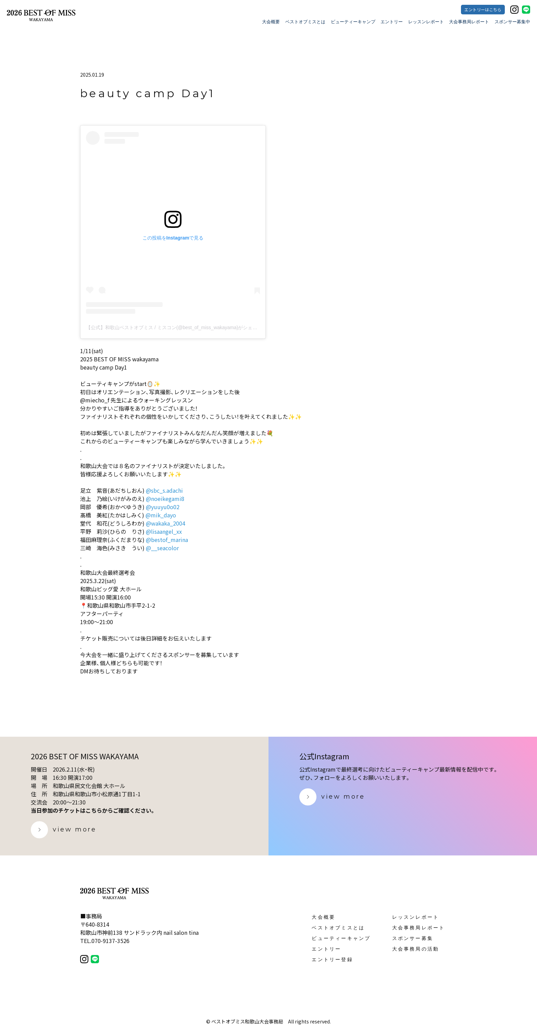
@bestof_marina (167, 540)
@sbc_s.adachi (164, 490)
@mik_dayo (161, 515)
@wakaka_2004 (165, 523)
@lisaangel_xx (164, 531)
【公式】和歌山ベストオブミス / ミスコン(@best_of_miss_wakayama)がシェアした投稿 (181, 327)
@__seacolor (162, 548)
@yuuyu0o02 (162, 507)
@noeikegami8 (165, 498)
